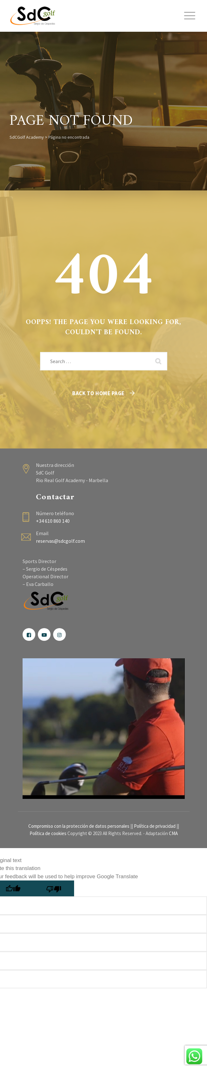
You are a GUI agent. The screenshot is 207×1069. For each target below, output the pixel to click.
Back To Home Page (98, 393)
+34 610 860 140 (53, 521)
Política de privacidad (155, 826)
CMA (173, 833)
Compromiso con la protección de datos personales (78, 826)
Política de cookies (48, 833)
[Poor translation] (53, 888)
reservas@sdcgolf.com (60, 541)
